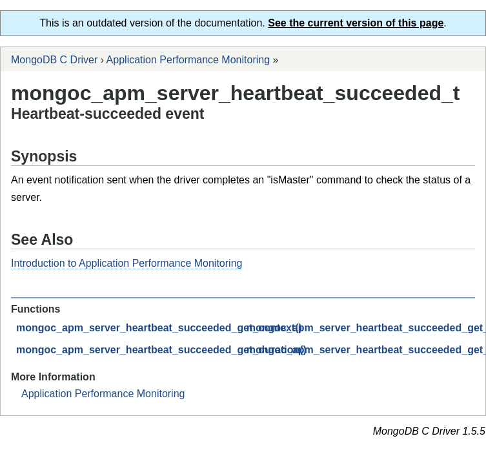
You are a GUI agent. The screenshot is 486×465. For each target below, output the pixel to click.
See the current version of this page (355, 22)
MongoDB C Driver (54, 59)
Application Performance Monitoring (188, 59)
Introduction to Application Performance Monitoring (126, 263)
